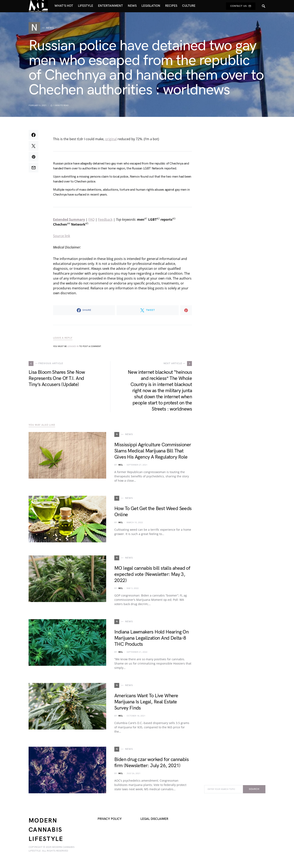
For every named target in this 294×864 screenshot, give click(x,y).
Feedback (105, 221)
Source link (61, 237)
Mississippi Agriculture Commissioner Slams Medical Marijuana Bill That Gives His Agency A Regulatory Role (152, 452)
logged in (73, 348)
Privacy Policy (110, 820)
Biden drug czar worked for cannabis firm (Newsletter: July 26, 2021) (151, 764)
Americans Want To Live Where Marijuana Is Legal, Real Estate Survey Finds (146, 703)
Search (254, 790)
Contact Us (240, 6)
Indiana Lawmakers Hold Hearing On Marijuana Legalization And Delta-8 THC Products (151, 639)
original (111, 140)
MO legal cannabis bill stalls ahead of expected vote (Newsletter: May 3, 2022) (152, 576)
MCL (120, 466)
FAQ (91, 221)
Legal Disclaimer (154, 820)
